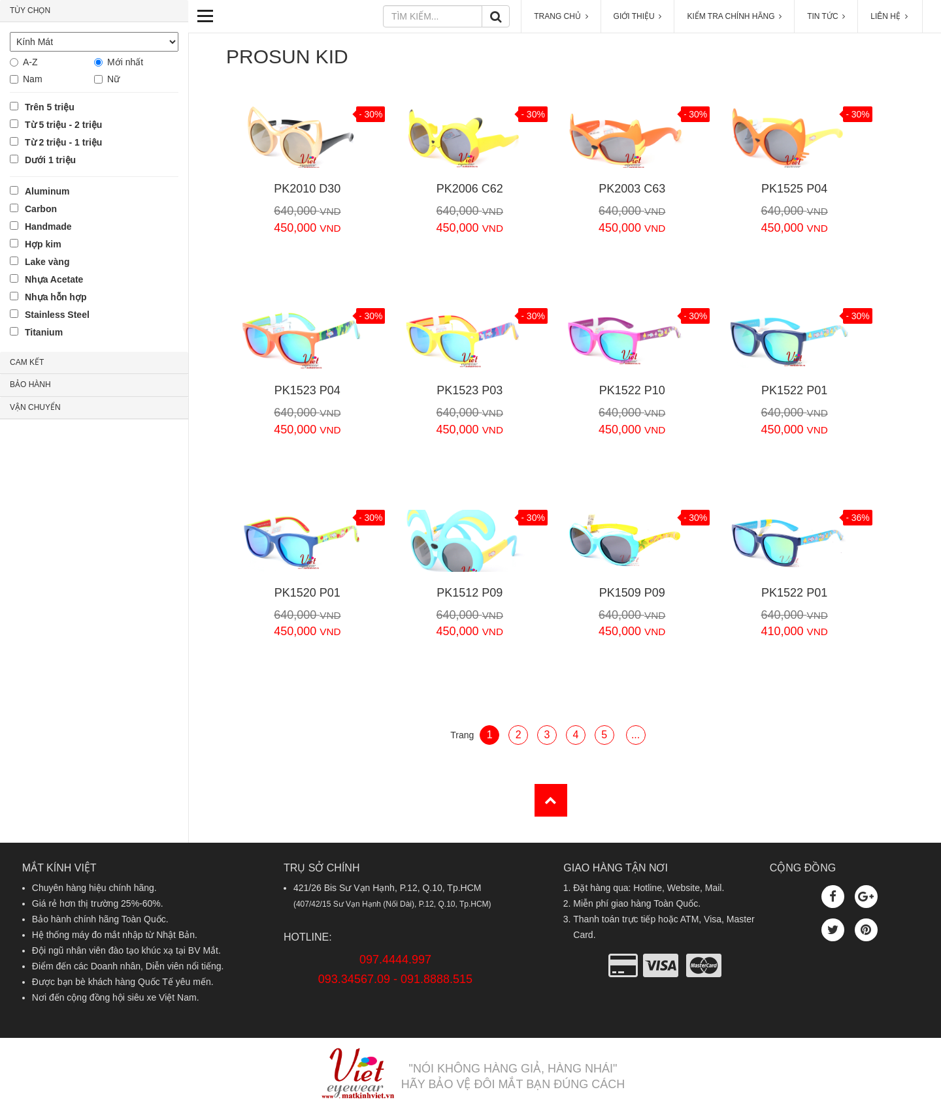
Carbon (41, 209)
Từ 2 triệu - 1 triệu (63, 142)
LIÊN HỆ (890, 16)
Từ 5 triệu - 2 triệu (63, 124)
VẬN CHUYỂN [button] (35, 407)
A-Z (30, 62)
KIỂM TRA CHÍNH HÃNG (734, 16)
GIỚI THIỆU (638, 16)
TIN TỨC (826, 16)
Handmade (48, 226)
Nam (32, 79)
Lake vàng (47, 262)
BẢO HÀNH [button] (30, 384)
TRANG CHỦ (560, 16)
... (635, 734)
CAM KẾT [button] (27, 362)
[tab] (94, 11)
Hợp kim (43, 244)
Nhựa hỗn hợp (55, 297)
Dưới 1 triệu (50, 160)
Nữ (113, 79)
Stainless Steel (57, 314)
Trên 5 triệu (49, 107)
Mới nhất (125, 62)
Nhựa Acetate (54, 279)
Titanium (44, 332)
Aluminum (47, 191)
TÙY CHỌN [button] (30, 10)
